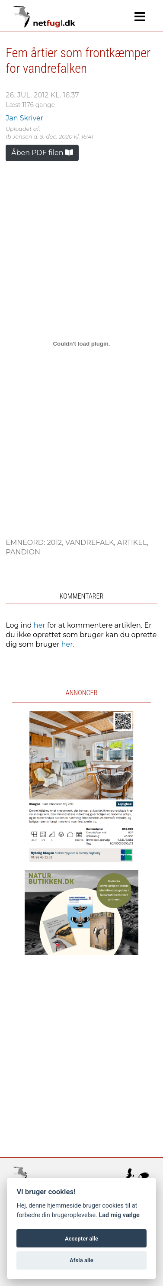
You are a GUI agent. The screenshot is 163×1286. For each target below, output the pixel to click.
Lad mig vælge (119, 1215)
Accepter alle (81, 1238)
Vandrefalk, (91, 542)
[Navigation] (140, 17)
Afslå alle (81, 1260)
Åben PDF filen (42, 153)
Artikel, (132, 542)
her (39, 625)
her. (67, 644)
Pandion (23, 552)
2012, (56, 542)
